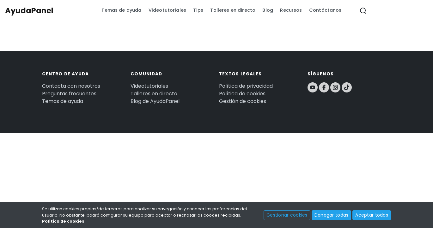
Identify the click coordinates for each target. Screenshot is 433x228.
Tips (198, 10)
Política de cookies (242, 93)
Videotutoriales (167, 10)
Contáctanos (325, 10)
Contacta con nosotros (71, 86)
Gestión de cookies (242, 101)
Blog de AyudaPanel (155, 101)
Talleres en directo (232, 10)
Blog (267, 10)
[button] (363, 10)
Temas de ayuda (121, 10)
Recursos (291, 10)
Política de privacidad (246, 86)
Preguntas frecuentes (69, 93)
